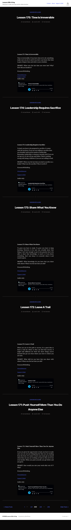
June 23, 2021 (37, 117)
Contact (49, 3)
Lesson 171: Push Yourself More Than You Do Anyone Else (35, 417)
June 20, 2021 (37, 424)
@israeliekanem (22, 75)
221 (29, 517)
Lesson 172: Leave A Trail (35, 317)
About (53, 3)
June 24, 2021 (37, 22)
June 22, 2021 (37, 222)
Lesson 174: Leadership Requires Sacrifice (35, 110)
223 (40, 517)
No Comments (47, 22)
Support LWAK (59, 3)
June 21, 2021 (37, 322)
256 (49, 517)
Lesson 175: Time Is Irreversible (35, 17)
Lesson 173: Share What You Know (35, 215)
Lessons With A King (10, 2)
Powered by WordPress (25, 526)
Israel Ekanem (27, 22)
